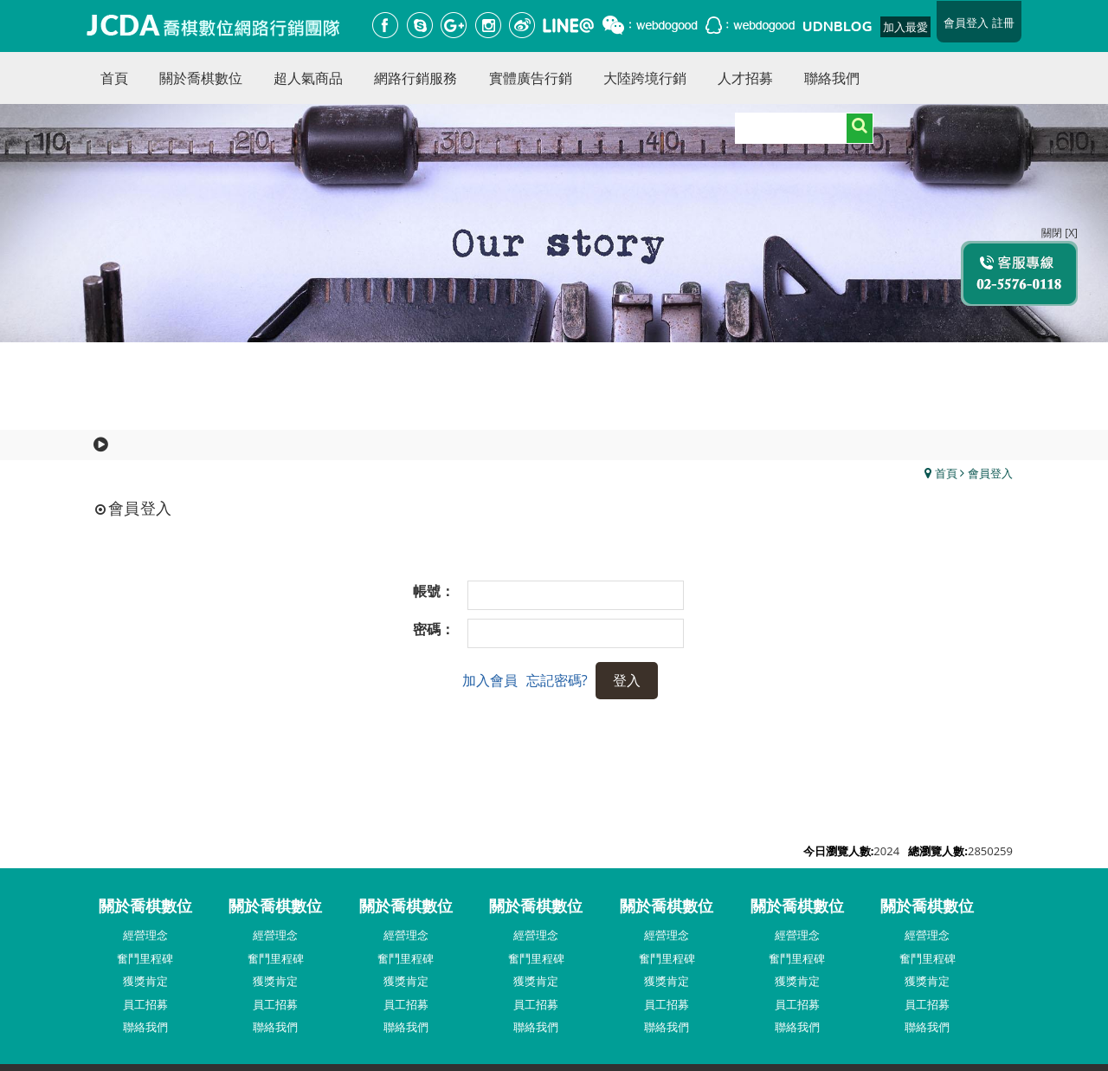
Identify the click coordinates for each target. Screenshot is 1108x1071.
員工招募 (145, 1004)
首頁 (946, 473)
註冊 (1003, 22)
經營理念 (145, 935)
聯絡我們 (145, 1027)
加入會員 (490, 680)
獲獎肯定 (145, 981)
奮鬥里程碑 (145, 958)
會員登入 (966, 22)
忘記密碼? (557, 680)
